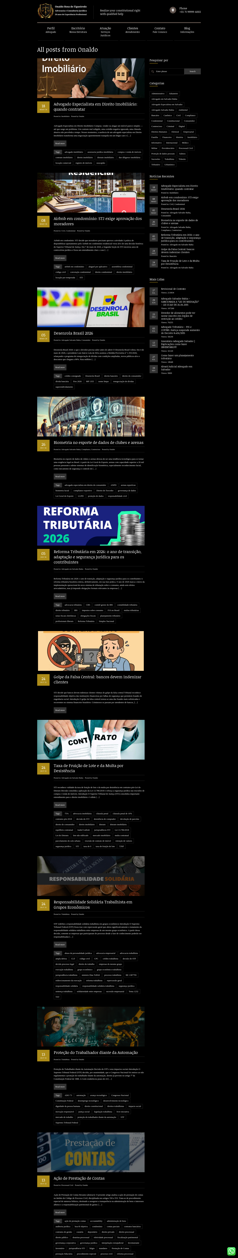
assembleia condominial (122, 266)
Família (154, 137)
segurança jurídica (63, 846)
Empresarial (188, 132)
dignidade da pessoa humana (68, 1084)
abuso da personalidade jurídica (78, 942)
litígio (92, 1214)
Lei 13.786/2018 (122, 830)
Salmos (182, 153)
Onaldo (81, 116)
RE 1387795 (131, 964)
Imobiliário (65, 116)
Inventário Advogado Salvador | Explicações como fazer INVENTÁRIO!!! (178, 344)
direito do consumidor (131, 376)
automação (81, 1073)
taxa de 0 (87, 846)
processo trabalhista (112, 964)
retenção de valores (124, 841)
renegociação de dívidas (123, 381)
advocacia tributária (73, 605)
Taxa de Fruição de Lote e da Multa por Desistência (88, 768)
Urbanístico (169, 164)
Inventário (60, 1214)
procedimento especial (86, 1220)
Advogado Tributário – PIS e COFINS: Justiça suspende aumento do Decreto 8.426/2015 (180, 329)
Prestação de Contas (120, 1214)
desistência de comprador (105, 819)
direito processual (126, 1198)
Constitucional (173, 121)
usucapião (101, 163)
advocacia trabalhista (129, 942)
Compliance (85, 449)
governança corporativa (66, 1209)
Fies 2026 (77, 381)
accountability (96, 1187)
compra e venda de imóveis (129, 152)
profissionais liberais (64, 621)
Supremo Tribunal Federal (67, 1100)
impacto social (135, 1084)
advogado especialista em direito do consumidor (85, 485)
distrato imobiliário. (105, 157)
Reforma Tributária (86, 621)
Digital (182, 126)
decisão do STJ (82, 819)
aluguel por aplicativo (98, 266)
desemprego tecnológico (88, 1078)
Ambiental (183, 110)
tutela (105, 1236)
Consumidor (85, 340)
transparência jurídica (89, 1236)
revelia (111, 1225)
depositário (92, 1198)
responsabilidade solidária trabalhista (98, 975)
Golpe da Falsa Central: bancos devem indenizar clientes (97, 679)
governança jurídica (88, 1209)
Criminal (170, 126)
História (179, 137)
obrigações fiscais (88, 616)
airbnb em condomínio (74, 266)
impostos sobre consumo (92, 610)
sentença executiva (64, 1231)
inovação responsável (65, 1089)
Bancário (155, 115)
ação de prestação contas (75, 1187)
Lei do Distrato (62, 835)
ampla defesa (61, 947)
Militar (154, 148)
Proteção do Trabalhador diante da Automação (96, 1030)
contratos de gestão (64, 1198)
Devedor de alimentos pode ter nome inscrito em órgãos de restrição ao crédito (178, 315)
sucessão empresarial (115, 980)
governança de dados (127, 490)
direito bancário (111, 376)
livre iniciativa (123, 1089)
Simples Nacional (106, 621)
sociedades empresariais (86, 1231)
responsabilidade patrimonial (91, 1225)
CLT (73, 947)
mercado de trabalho (64, 1095)
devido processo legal (65, 953)
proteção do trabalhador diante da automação (97, 1095)
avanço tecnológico (98, 1073)
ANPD (113, 485)
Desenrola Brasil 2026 (73, 333)
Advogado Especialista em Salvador (166, 104)
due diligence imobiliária (129, 157)
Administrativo (157, 93)
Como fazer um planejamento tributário (177, 357)
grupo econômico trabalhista (109, 958)
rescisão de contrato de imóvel (98, 841)
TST (57, 986)
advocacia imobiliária (82, 813)
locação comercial (63, 163)
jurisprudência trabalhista (66, 964)
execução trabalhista (64, 958)
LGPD (81, 496)
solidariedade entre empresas (89, 980)
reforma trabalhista (94, 969)
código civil (61, 272)
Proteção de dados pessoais (163, 153)
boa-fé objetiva (81, 1192)
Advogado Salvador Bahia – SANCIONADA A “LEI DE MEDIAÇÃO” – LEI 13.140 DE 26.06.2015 (180, 301)
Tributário (155, 164)
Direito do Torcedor (105, 490)
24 (134, 1250)
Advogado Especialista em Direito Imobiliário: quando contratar (95, 106)
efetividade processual (103, 1203)
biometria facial (62, 490)
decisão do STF (129, 947)
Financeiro (167, 137)
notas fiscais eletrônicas (66, 616)
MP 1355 (90, 381)
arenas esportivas (128, 485)
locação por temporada (65, 277)
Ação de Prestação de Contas (79, 1144)
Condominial (70, 231)
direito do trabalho (87, 953)
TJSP (121, 846)
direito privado (108, 1198)
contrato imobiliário (64, 157)
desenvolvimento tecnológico (116, 1078)
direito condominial (103, 272)
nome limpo (103, 381)
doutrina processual (81, 1203)
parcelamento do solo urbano (68, 841)
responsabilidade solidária (67, 975)
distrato (102, 824)
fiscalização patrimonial (128, 1203)
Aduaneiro (173, 93)
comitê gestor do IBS (104, 605)
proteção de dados (96, 496)
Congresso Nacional (120, 1073)
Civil (63, 231)
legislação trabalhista (103, 1089)
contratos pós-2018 (64, 819)
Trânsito (182, 159)
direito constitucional (94, 1084)
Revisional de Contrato (173, 288)
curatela (80, 1198)
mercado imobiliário (101, 835)
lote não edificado (80, 835)
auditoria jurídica (63, 1192)
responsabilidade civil (117, 496)
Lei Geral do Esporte (65, 496)
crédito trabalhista (110, 947)
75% (67, 813)
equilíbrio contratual (64, 830)
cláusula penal (102, 813)
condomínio (97, 1192)
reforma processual (125, 1220)
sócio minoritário (108, 1231)
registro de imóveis (84, 163)
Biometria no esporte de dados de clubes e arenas (98, 442)
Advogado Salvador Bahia (70, 340)
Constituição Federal (64, 1078)
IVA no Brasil (113, 610)
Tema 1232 (133, 980)
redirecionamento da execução (69, 969)
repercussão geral (114, 969)
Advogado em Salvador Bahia (72, 569)
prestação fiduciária (64, 1220)
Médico (185, 142)
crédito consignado (73, 376)
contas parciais (113, 1192)
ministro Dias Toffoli (91, 964)
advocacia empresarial (105, 942)
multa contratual (122, 835)
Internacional (172, 142)
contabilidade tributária (127, 605)
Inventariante (133, 1209)
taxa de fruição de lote (105, 846)
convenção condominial (80, 272)
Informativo (156, 142)
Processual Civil (67, 1151)
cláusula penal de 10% (122, 813)
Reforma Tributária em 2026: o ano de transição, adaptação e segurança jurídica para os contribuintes (97, 556)
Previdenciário (168, 148)
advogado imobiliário (74, 152)
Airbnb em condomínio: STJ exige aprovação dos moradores (98, 221)
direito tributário (63, 610)
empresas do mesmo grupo (110, 953)
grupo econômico (85, 958)
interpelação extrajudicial (112, 1209)
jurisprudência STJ (102, 830)
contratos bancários (132, 1192)
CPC (96, 947)
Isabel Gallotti (84, 830)
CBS (88, 605)
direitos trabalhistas (115, 1084)
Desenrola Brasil (92, 376)
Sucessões (155, 159)
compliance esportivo (83, 490)
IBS (76, 610)
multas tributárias (131, 610)
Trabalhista (65, 903)
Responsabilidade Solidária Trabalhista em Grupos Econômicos (93, 893)
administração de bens (116, 1187)
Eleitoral (175, 132)
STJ (81, 277)
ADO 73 (68, 1073)
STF (122, 1095)
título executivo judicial (66, 1236)
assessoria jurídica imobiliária (100, 152)
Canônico (168, 115)
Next (141, 1250)
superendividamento (64, 387)
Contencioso (95, 449)
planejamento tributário (110, 616)
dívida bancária (62, 381)
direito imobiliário (85, 157)
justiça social (84, 1089)
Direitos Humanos (159, 132)
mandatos (103, 1214)
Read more (60, 143)
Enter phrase (161, 71)
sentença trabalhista (64, 980)
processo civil (107, 1220)
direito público (62, 1203)
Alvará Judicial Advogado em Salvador (176, 368)
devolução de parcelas (129, 819)
